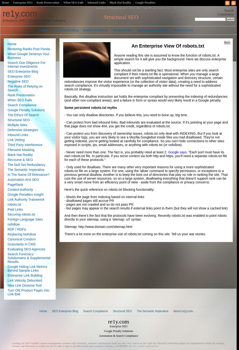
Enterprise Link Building (25, 275)
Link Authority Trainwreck (26, 199)
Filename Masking (21, 150)
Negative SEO (18, 81)
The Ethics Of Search (23, 115)
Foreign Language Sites (25, 219)
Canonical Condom (22, 239)
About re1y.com (183, 30)
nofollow (14, 224)
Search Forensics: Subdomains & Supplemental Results (29, 258)
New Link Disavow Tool (25, 285)
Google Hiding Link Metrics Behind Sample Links (27, 268)
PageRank (15, 184)
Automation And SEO (23, 180)
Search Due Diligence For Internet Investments (26, 64)
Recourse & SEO (20, 160)
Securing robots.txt (21, 214)
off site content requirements (144, 346)
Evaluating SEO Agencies (26, 249)
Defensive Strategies (23, 130)
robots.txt (14, 204)
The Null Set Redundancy (26, 165)
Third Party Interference (25, 145)
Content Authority (20, 189)
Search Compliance (95, 30)
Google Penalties (145, 2)
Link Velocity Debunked (25, 280)
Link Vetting (16, 140)
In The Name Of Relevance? (28, 175)
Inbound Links (97, 2)
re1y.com (34, 15)
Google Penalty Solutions (26, 110)
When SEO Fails (73, 2)
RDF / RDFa (17, 229)
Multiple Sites (17, 125)
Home (5, 2)
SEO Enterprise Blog (65, 30)
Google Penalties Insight (26, 194)
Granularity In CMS (22, 244)
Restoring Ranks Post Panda (29, 49)
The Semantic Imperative (152, 30)
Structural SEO (122, 30)
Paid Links (15, 209)
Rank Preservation (47, 2)
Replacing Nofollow (22, 234)
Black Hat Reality (120, 2)
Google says (177, 152)
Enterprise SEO (23, 2)
